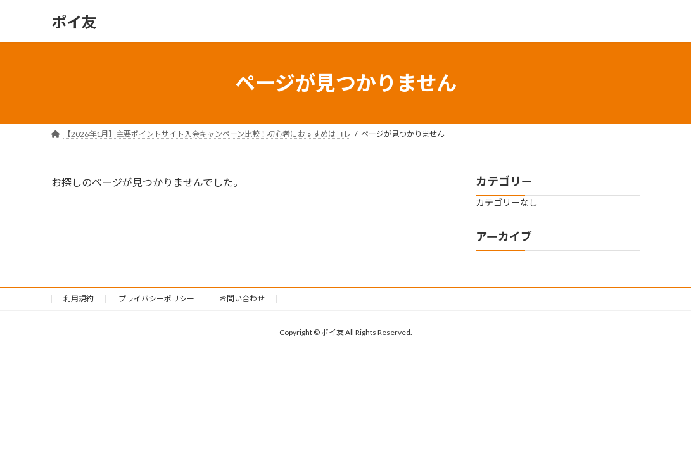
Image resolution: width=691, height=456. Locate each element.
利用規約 (78, 298)
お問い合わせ (242, 298)
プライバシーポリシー (156, 298)
